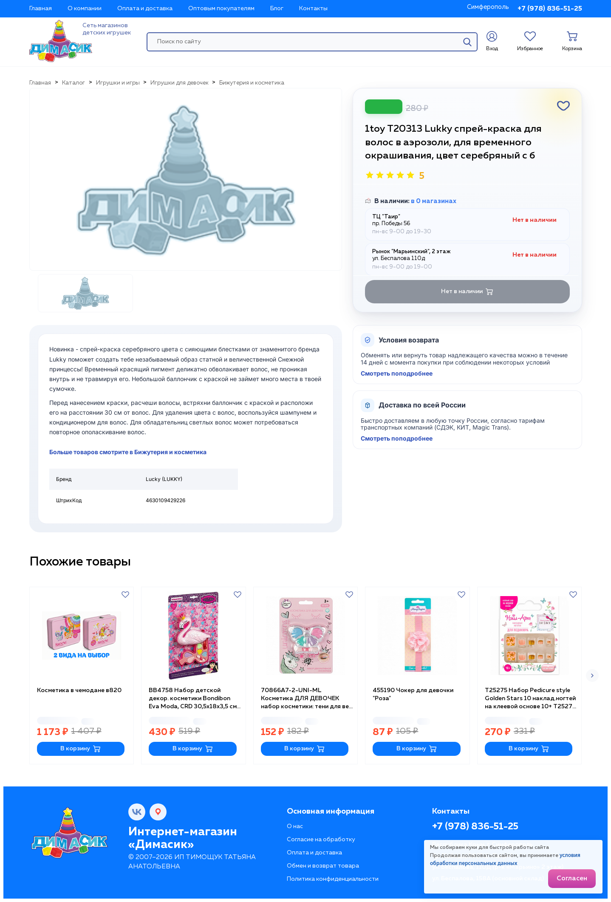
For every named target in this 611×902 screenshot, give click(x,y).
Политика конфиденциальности (333, 879)
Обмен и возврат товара (323, 866)
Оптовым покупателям (221, 8)
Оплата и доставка (145, 8)
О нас (295, 826)
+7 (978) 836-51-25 (550, 9)
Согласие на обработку (321, 840)
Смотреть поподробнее (397, 373)
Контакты (313, 8)
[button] (592, 675)
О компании (85, 8)
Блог (276, 8)
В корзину (80, 748)
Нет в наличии (467, 291)
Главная (40, 8)
